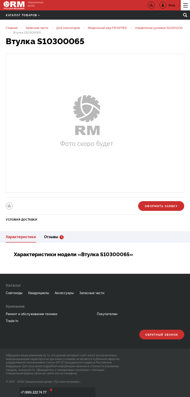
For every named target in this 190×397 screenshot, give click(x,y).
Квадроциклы (38, 292)
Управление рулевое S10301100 (159, 27)
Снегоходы (14, 292)
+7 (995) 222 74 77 (34, 392)
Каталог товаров (23, 15)
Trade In (12, 320)
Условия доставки (21, 219)
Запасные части (37, 27)
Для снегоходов (68, 27)
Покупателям (107, 313)
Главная (12, 27)
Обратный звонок (161, 334)
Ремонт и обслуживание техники (31, 313)
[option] (95, 123)
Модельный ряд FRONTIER (107, 27)
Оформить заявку (161, 206)
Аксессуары (64, 292)
